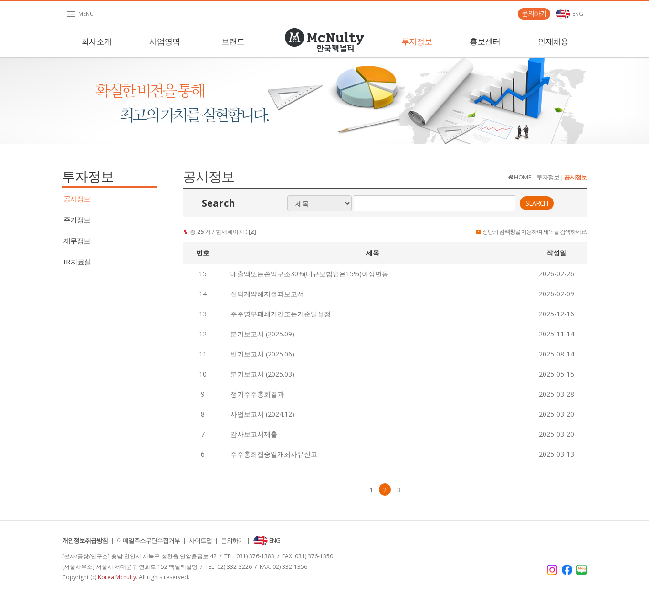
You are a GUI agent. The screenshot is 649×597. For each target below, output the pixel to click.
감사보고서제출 (253, 434)
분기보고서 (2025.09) (262, 333)
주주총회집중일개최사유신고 (273, 454)
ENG (569, 14)
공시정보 (76, 199)
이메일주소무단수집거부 (148, 540)
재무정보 (76, 241)
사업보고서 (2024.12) (262, 414)
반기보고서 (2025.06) (262, 353)
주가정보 (76, 220)
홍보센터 (485, 41)
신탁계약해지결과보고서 (267, 293)
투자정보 (416, 41)
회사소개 (96, 41)
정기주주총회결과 (257, 393)
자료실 (77, 262)
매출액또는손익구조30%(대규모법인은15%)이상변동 (309, 273)
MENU (80, 14)
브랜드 (232, 41)
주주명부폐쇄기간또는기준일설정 (280, 313)
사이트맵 (200, 540)
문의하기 (534, 13)
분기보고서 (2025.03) (262, 373)
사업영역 (164, 41)
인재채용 (553, 41)
